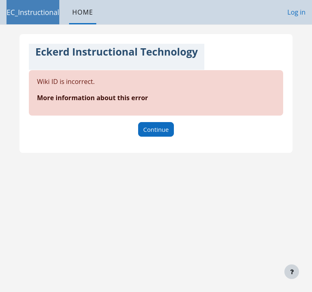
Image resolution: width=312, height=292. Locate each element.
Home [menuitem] (82, 12)
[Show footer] (291, 271)
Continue (156, 129)
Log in (296, 12)
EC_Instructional (32, 12)
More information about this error (92, 97)
